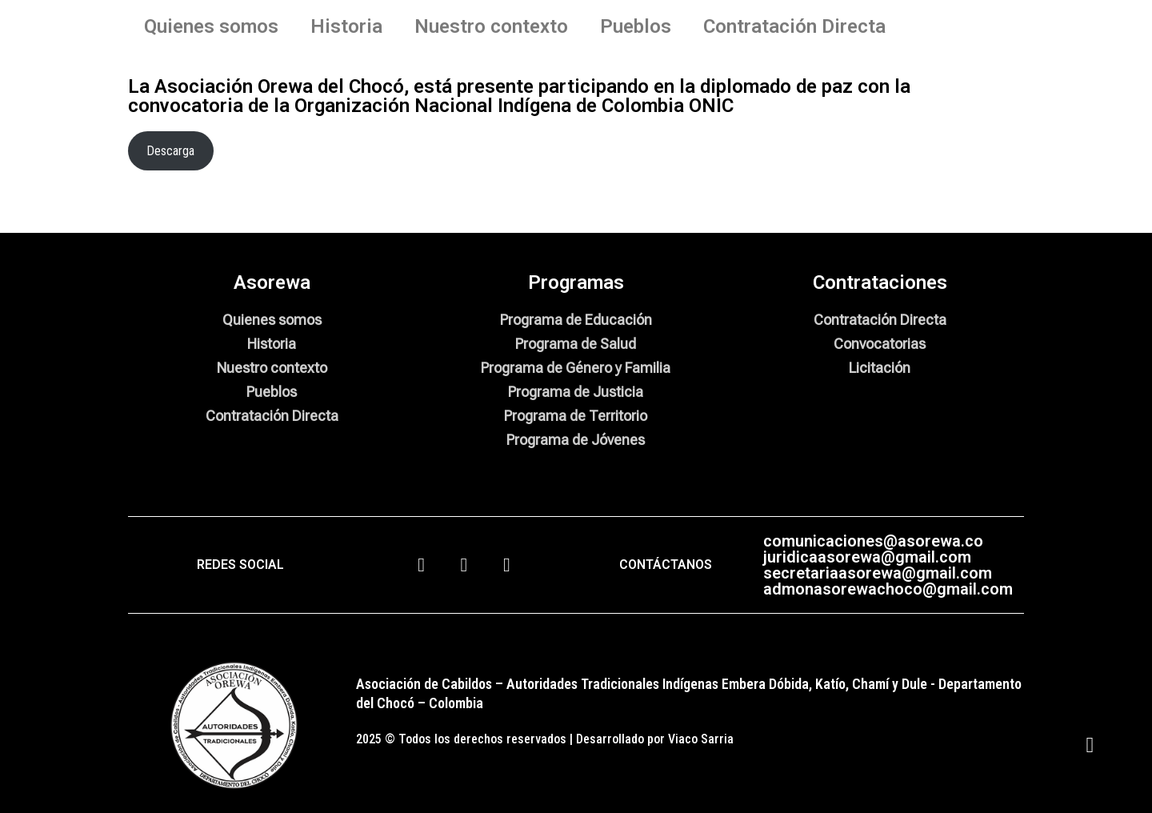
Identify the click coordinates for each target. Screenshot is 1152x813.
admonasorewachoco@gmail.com (888, 589)
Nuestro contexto (491, 26)
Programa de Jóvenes (575, 439)
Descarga (170, 150)
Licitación (879, 367)
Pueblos (635, 26)
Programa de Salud (575, 343)
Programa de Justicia (575, 391)
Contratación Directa (794, 26)
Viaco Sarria (701, 739)
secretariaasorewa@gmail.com (877, 573)
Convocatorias (880, 343)
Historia (346, 26)
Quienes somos (211, 26)
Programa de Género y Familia (575, 367)
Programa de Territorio (575, 415)
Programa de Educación (576, 319)
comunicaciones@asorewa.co (873, 541)
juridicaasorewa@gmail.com (867, 557)
